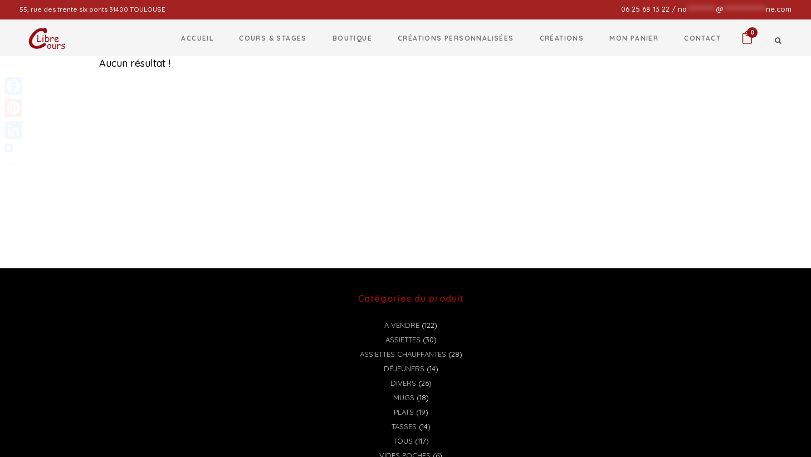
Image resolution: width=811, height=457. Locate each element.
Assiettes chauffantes (403, 354)
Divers (403, 383)
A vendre (401, 325)
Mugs (403, 397)
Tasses (404, 426)
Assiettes (403, 339)
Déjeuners (404, 368)
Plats (404, 411)
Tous (403, 440)
